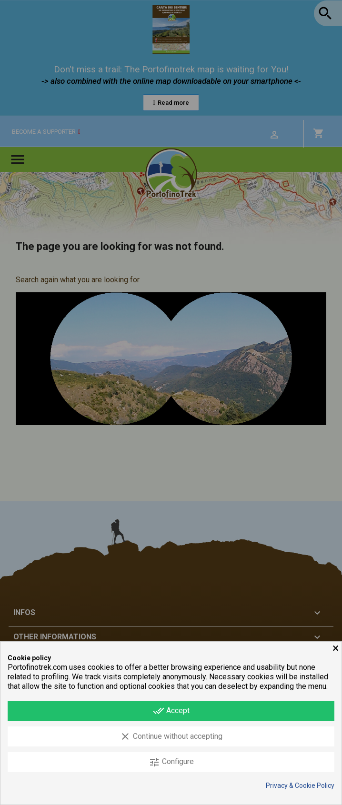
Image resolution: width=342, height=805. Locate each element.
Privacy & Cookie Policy (300, 785)
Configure (171, 762)
